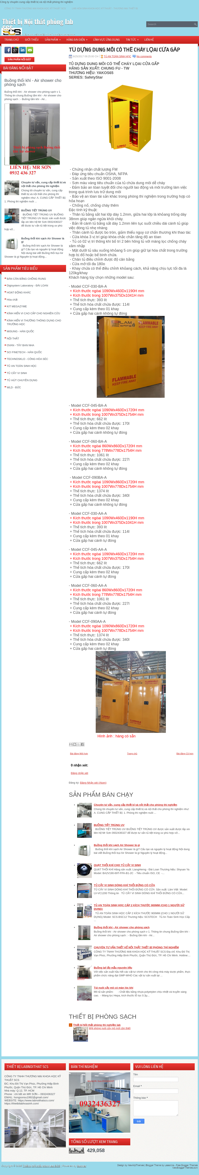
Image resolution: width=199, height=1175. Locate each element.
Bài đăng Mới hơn (79, 753)
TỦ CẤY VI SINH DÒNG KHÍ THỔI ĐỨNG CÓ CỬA (124, 885)
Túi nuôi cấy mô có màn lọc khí (113, 987)
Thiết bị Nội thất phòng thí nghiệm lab (97, 1024)
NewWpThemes (136, 1165)
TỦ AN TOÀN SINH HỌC (22, 365)
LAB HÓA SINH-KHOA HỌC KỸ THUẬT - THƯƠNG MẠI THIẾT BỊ (105, 8)
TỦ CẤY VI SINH (17, 373)
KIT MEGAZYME (17, 306)
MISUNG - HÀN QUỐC (20, 331)
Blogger (81, 1165)
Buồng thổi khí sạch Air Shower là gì (117, 845)
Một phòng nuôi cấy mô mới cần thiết (109, 1028)
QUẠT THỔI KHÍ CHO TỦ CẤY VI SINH (117, 865)
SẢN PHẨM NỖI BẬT (19, 59)
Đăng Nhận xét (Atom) (93, 782)
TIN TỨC (133, 38)
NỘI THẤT (13, 338)
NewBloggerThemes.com (185, 1167)
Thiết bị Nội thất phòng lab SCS (37, 25)
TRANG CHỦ (11, 39)
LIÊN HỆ (149, 39)
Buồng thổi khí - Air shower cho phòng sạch (33, 82)
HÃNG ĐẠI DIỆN (78, 38)
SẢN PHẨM (54, 38)
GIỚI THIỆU (32, 39)
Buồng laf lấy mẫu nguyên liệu (113, 967)
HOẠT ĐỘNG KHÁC (19, 292)
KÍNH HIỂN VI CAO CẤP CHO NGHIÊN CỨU (33, 313)
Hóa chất (12, 299)
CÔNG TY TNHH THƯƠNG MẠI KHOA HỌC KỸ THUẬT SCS (35, 8)
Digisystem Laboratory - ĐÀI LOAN (27, 285)
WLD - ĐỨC (14, 387)
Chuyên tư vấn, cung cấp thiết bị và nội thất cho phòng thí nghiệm (135, 804)
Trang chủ (132, 753)
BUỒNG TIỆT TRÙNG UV (36, 210)
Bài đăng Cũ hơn (185, 753)
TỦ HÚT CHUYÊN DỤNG (22, 380)
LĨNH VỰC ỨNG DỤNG (106, 39)
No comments (144, 56)
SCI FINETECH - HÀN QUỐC (24, 352)
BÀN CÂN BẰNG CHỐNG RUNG (26, 278)
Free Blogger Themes (187, 1165)
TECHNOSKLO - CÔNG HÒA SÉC (27, 358)
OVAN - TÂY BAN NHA (20, 345)
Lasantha (169, 1165)
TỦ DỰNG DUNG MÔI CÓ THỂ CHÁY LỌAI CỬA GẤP (124, 50)
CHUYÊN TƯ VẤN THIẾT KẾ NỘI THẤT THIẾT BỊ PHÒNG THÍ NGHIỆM (136, 947)
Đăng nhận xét (79, 773)
